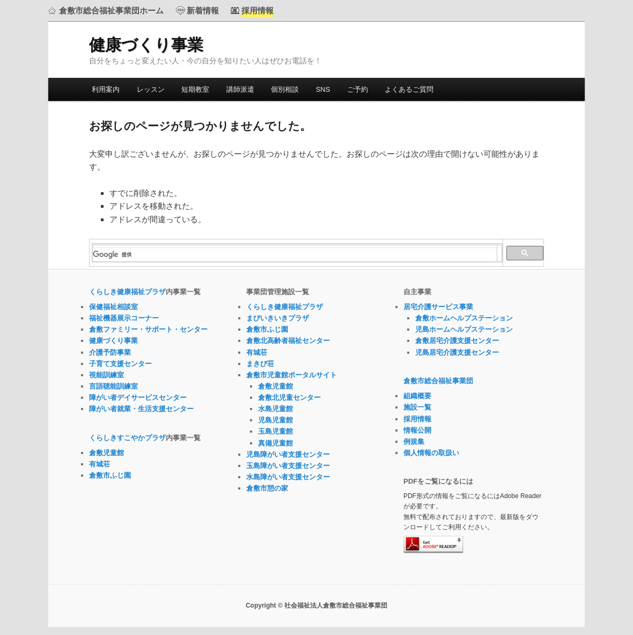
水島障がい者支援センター (288, 477)
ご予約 (357, 89)
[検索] (295, 254)
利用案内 (106, 89)
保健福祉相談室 (113, 307)
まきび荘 (260, 364)
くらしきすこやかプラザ (127, 438)
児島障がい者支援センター (288, 454)
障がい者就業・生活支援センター (141, 409)
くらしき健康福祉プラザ (127, 292)
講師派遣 (240, 89)
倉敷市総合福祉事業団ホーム (111, 10)
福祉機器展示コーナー (124, 318)
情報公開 (417, 430)
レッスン (151, 89)
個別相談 (285, 89)
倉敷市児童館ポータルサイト (291, 375)
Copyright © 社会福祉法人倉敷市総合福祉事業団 (316, 605)
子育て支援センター (120, 364)
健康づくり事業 (146, 45)
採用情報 (417, 419)
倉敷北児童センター (289, 397)
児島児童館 (275, 420)
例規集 (413, 441)
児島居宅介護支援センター (457, 352)
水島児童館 (275, 409)
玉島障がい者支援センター (288, 466)
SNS (323, 89)
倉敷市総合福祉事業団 (438, 381)
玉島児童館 (275, 431)
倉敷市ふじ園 (110, 475)
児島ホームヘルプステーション (464, 329)
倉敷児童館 (106, 453)
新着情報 (203, 10)
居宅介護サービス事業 (438, 307)
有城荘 (99, 464)
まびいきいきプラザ (277, 318)
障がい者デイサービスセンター (138, 397)
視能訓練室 (106, 375)
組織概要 (417, 396)
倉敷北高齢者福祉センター (288, 341)
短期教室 (195, 89)
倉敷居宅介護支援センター (457, 341)
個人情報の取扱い (431, 453)
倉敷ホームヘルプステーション (464, 318)
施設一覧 (417, 407)
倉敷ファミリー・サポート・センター (148, 329)
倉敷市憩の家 (267, 488)
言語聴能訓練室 (113, 386)
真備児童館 (275, 443)
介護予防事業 (110, 352)
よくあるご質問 (409, 89)
